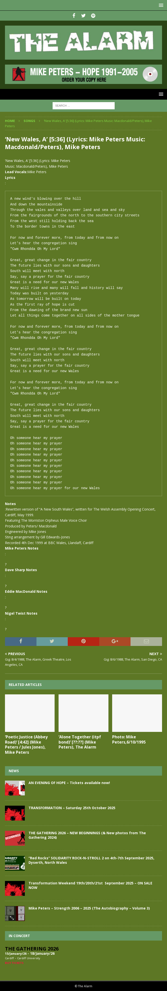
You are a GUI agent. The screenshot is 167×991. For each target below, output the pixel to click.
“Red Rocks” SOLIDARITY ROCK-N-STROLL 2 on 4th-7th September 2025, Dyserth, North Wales (91, 860)
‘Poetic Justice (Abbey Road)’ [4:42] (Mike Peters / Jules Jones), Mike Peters (26, 744)
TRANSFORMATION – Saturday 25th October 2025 (72, 807)
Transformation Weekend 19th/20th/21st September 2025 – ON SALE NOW (90, 885)
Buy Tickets (14, 963)
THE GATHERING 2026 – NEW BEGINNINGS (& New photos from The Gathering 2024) (87, 835)
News (14, 770)
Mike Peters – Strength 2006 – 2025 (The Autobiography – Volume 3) (89, 908)
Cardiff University (28, 958)
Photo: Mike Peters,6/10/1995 (129, 739)
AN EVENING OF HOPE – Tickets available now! (69, 782)
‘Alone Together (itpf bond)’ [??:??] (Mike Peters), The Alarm (80, 742)
